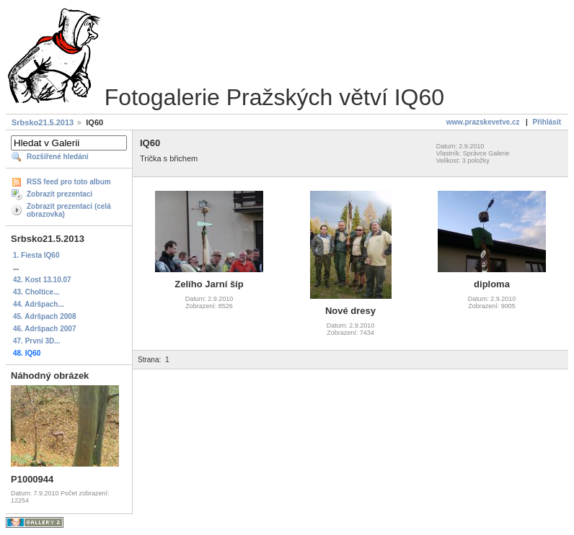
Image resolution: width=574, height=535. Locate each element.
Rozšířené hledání (58, 157)
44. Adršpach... (38, 304)
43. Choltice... (36, 292)
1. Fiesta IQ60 (36, 255)
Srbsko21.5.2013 (43, 122)
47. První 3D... (37, 341)
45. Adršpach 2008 (44, 316)
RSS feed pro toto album (69, 182)
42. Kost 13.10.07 (42, 280)
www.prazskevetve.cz (483, 122)
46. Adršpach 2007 (44, 329)
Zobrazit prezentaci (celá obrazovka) (69, 210)
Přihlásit (547, 122)
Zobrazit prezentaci (59, 194)
